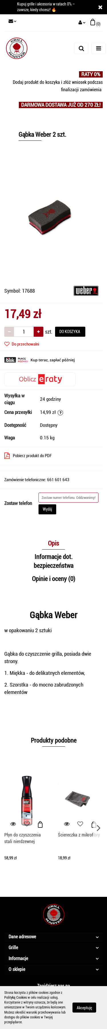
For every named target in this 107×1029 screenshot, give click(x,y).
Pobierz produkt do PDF (28, 456)
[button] (95, 22)
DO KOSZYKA (70, 331)
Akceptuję (84, 1008)
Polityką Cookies (15, 998)
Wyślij (47, 509)
